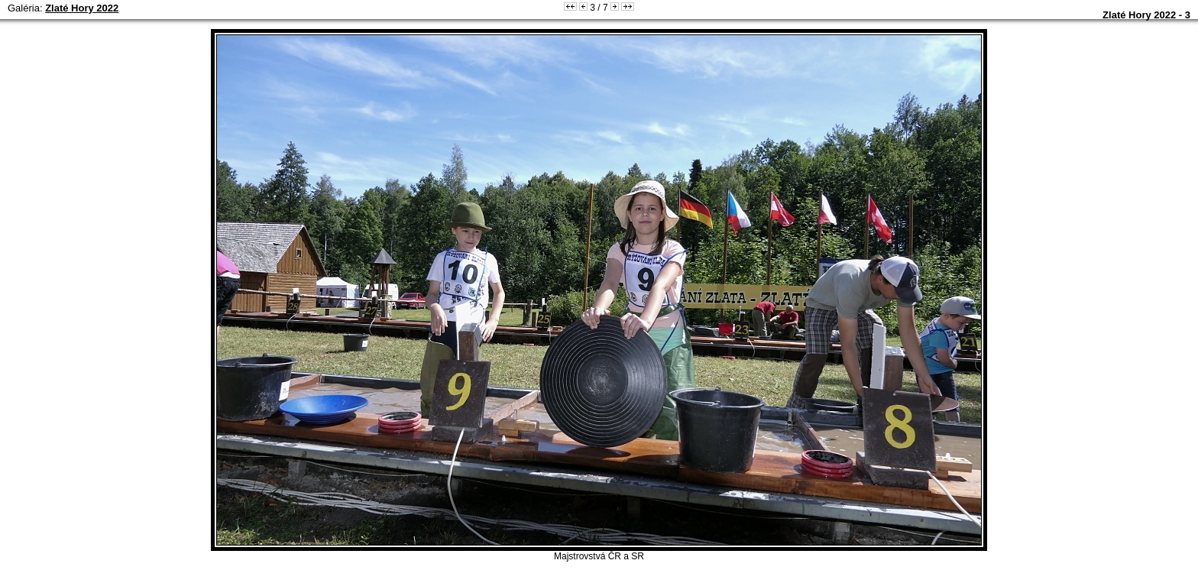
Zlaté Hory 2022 (81, 8)
